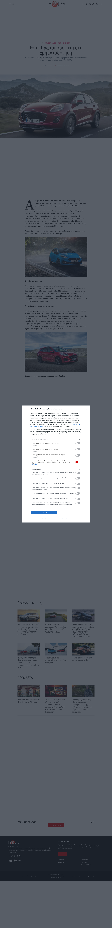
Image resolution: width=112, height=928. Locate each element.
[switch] (77, 443)
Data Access (55, 519)
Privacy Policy (66, 519)
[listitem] (56, 439)
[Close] (86, 409)
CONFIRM (44, 512)
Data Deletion (46, 519)
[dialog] (56, 464)
